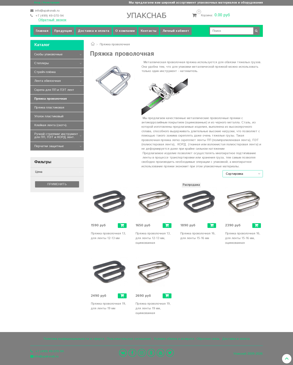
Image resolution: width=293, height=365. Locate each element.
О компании (125, 31)
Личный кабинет (175, 31)
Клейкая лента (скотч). (50, 125)
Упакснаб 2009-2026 (248, 353)
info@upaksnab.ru (47, 10)
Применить (57, 184)
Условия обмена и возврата (174, 339)
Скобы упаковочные (48, 54)
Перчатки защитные (49, 146)
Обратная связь (208, 339)
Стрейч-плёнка (45, 72)
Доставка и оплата (93, 31)
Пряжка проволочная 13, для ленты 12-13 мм (108, 235)
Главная (42, 31)
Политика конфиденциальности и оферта (73, 339)
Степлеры (41, 63)
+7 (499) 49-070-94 (49, 16)
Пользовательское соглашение (129, 339)
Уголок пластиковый (48, 116)
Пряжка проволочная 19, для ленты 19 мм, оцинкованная (153, 308)
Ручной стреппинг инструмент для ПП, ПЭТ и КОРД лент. (56, 135)
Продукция (63, 31)
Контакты (149, 31)
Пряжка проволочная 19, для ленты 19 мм (108, 306)
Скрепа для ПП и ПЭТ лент (54, 90)
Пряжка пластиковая (49, 107)
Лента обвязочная (47, 81)
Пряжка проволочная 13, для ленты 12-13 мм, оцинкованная (153, 238)
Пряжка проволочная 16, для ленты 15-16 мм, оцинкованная (242, 238)
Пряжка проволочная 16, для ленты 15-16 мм (197, 235)
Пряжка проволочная (50, 98)
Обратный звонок (52, 20)
